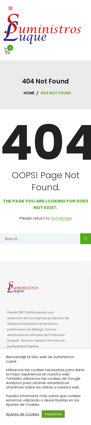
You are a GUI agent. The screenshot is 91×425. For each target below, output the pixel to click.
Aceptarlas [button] (53, 414)
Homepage (61, 218)
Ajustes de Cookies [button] (22, 414)
